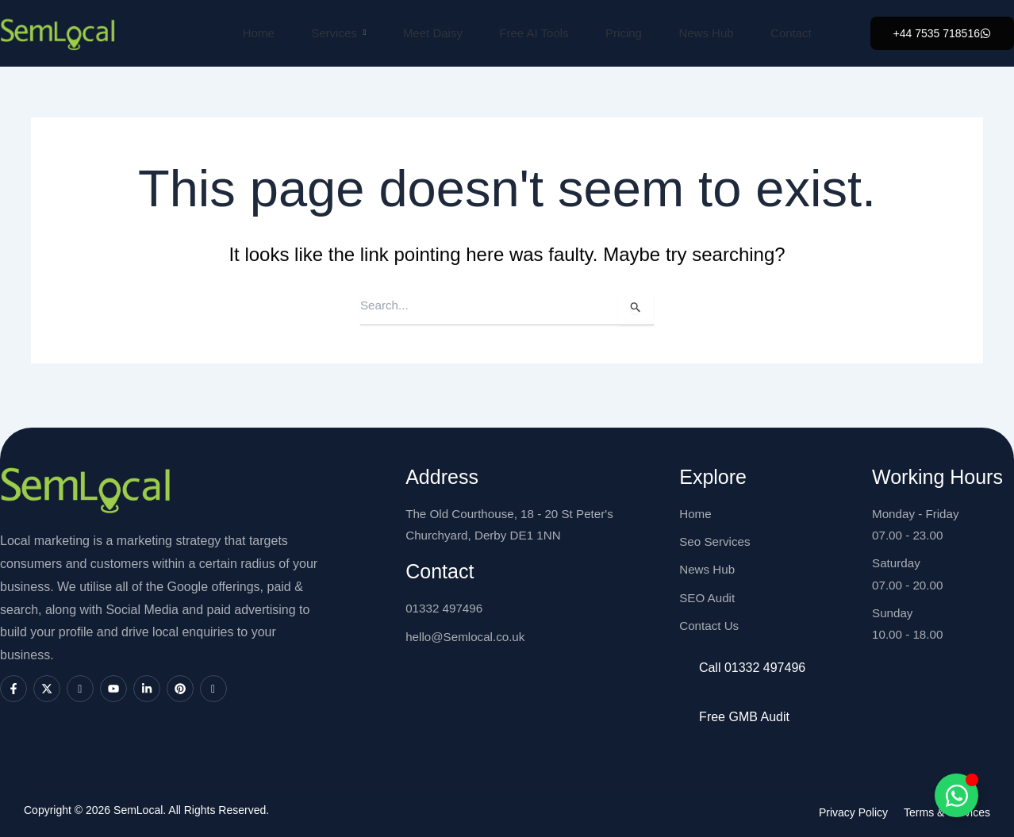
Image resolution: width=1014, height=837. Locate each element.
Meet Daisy (425, 33)
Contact (795, 33)
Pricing (622, 33)
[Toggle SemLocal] (956, 795)
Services (329, 33)
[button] (942, 33)
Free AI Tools (529, 33)
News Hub (707, 33)
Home (246, 33)
